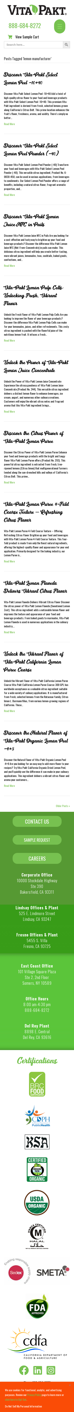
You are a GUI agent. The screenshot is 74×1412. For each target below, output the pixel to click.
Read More (9, 124)
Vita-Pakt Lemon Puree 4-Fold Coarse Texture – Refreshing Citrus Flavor (36, 512)
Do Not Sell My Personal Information (23, 1406)
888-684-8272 (25, 25)
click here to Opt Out (15, 1399)
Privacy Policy (34, 1395)
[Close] (69, 1385)
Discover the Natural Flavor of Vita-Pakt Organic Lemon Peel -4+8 (36, 741)
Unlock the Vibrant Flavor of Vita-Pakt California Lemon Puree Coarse (33, 662)
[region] (37, 1397)
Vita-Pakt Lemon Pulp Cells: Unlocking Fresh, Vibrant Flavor (34, 296)
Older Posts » (63, 806)
